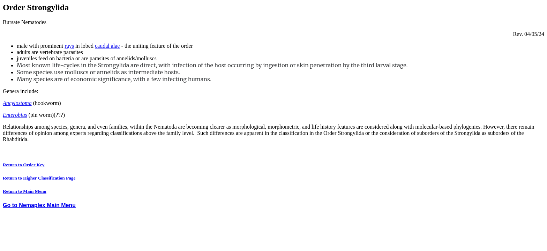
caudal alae (107, 46)
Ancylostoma (17, 103)
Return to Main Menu (24, 191)
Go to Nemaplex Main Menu (39, 205)
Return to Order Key (24, 164)
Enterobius (15, 115)
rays (69, 46)
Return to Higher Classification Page (39, 178)
